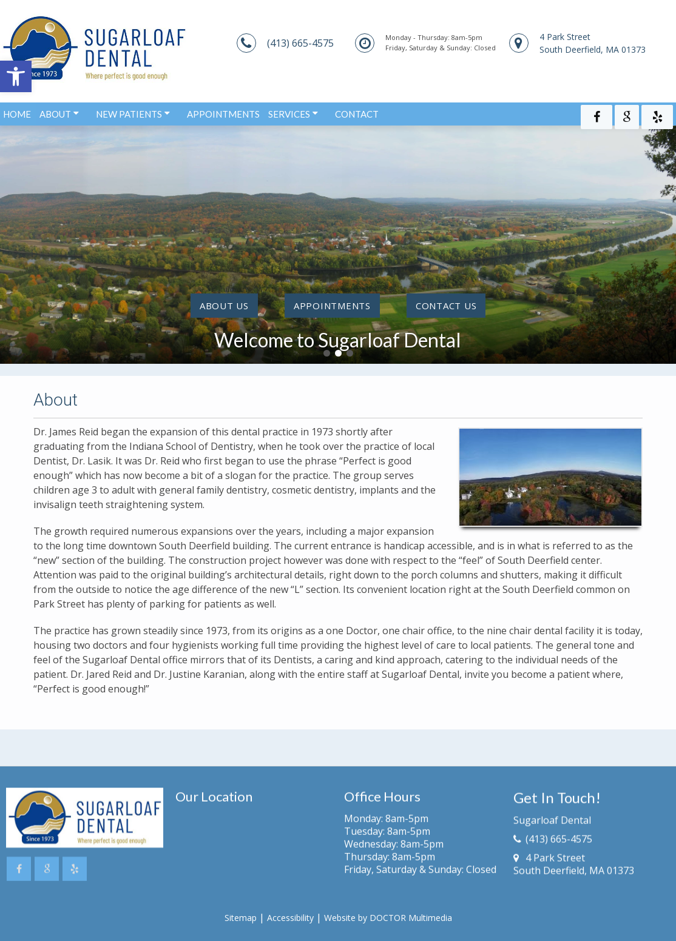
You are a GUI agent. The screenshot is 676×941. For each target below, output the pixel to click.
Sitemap (241, 917)
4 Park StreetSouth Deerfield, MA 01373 (592, 43)
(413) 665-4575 (300, 43)
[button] (16, 76)
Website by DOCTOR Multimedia (388, 917)
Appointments (223, 110)
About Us (224, 306)
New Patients (129, 110)
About (55, 110)
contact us (446, 306)
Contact (357, 110)
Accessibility (290, 917)
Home (17, 110)
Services (289, 110)
